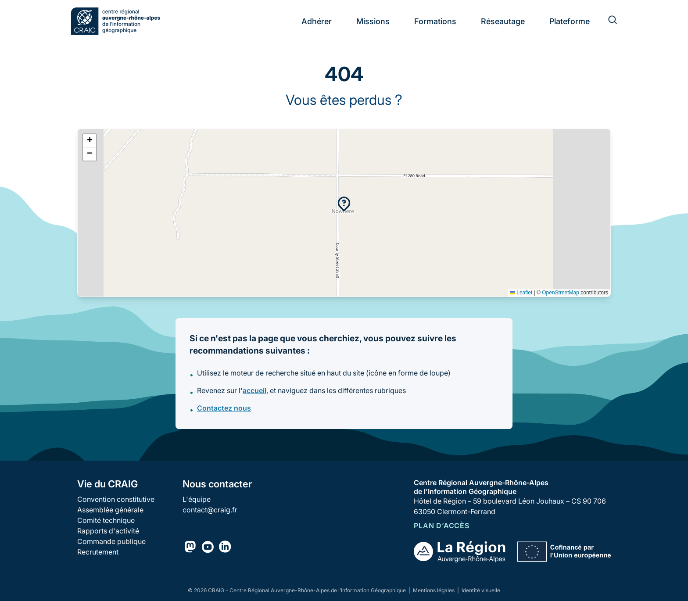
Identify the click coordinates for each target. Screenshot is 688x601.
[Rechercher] (607, 21)
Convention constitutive (115, 499)
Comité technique (106, 520)
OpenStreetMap (560, 293)
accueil (254, 390)
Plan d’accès (441, 525)
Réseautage (503, 21)
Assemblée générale (110, 509)
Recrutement (97, 551)
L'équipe (197, 499)
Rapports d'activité (108, 530)
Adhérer (316, 21)
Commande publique (111, 541)
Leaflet (521, 293)
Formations (435, 21)
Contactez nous (224, 408)
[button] (344, 204)
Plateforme (569, 21)
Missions (373, 21)
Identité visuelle (481, 590)
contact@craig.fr (210, 509)
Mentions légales (434, 590)
